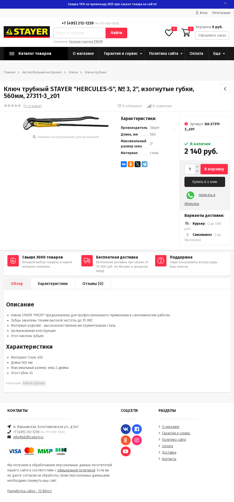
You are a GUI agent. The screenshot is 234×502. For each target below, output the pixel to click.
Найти (116, 32)
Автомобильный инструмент (42, 72)
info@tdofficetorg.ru (28, 437)
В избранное (130, 106)
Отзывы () (92, 283)
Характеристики (53, 283)
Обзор (17, 283)
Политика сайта (163, 53)
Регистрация (221, 13)
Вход (201, 13)
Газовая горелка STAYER (86, 41)
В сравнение (159, 106)
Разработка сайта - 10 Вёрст (29, 491)
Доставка (169, 452)
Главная (9, 72)
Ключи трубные (96, 72)
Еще (217, 53)
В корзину (214, 169)
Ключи (73, 72)
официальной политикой (76, 470)
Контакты (169, 459)
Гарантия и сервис (121, 53)
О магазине (83, 53)
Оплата (196, 53)
